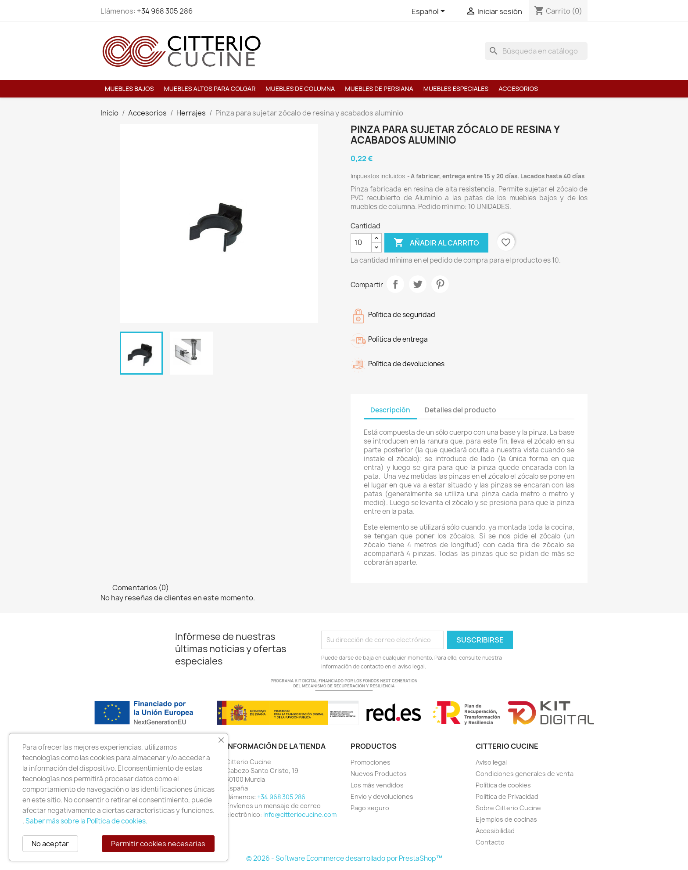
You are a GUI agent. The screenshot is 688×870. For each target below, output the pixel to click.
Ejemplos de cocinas (506, 819)
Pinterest (440, 284)
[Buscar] (536, 51)
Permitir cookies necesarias (158, 843)
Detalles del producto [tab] (460, 410)
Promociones (371, 762)
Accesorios (518, 88)
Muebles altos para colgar (210, 88)
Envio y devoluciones (382, 796)
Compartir (395, 284)
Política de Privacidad (507, 796)
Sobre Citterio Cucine (508, 808)
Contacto (490, 842)
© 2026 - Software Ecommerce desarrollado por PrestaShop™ (344, 858)
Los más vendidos (377, 785)
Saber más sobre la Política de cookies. (86, 821)
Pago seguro (370, 808)
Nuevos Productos (379, 773)
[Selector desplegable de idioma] (430, 12)
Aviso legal (491, 762)
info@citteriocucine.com (300, 814)
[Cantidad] (361, 243)
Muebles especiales (456, 88)
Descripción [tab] (390, 410)
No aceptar (50, 843)
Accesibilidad (495, 831)
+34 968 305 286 (165, 11)
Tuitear (417, 284)
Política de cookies (503, 785)
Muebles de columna (300, 88)
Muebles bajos (129, 88)
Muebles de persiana (379, 88)
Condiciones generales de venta (524, 773)
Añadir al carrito (436, 243)
